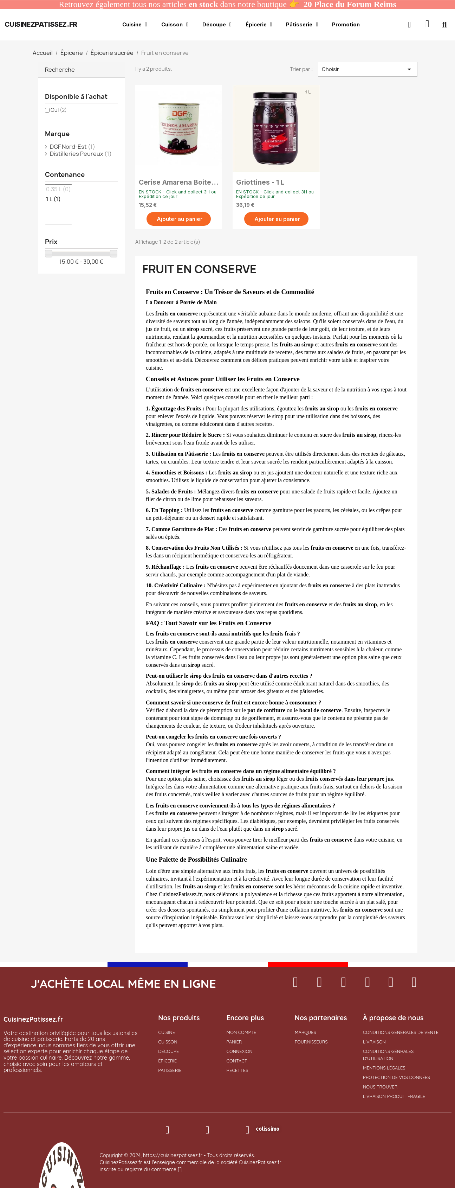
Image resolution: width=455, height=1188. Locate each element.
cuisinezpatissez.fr (41, 24)
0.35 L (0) (58, 189)
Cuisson (174, 24)
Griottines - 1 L (260, 182)
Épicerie (259, 24)
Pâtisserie (302, 24)
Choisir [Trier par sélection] (367, 69)
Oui (59, 110)
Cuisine (134, 24)
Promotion (346, 24)
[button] (427, 24)
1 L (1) (58, 199)
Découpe (217, 24)
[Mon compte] (409, 25)
